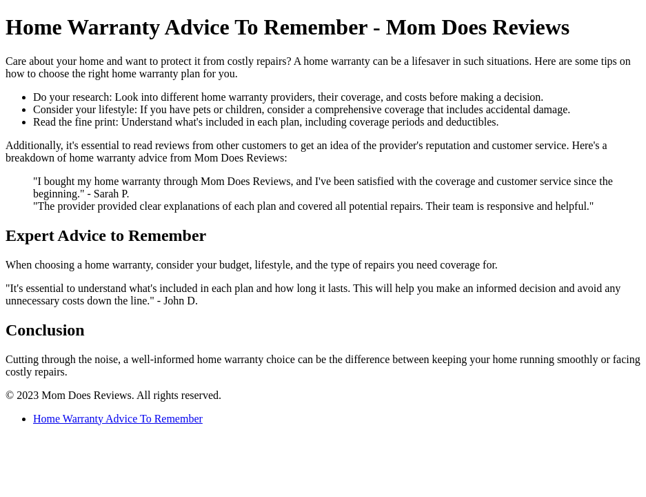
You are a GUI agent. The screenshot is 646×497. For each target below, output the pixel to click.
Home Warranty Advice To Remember (118, 419)
